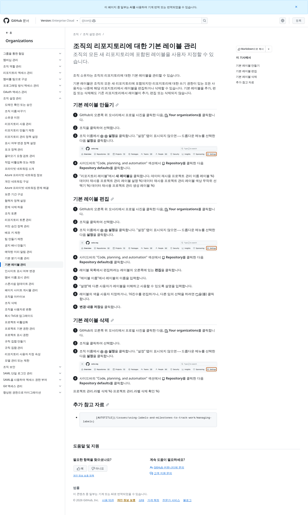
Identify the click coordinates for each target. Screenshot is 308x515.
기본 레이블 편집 (93, 198)
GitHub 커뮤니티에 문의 (167, 467)
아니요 (97, 468)
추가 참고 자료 (91, 404)
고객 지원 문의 (161, 473)
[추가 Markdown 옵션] (268, 49)
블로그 (187, 500)
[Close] (296, 6)
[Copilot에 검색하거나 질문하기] (144, 20)
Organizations (19, 40)
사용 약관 (108, 500)
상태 (141, 500)
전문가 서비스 (171, 500)
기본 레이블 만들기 (96, 104)
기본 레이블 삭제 (93, 320)
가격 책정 (153, 500)
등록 (298, 20)
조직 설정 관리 (92, 34)
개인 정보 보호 (126, 500)
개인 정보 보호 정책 (83, 475)
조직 (76, 34)
